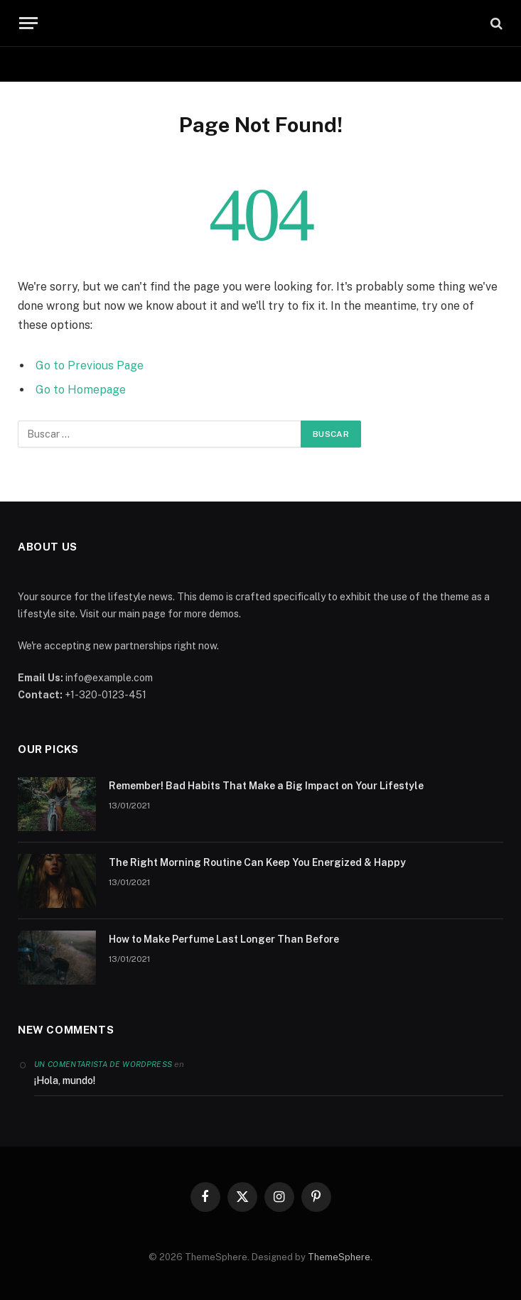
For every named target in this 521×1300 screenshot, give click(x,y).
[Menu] (28, 23)
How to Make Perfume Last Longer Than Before (224, 939)
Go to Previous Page (90, 365)
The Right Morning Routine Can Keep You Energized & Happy (257, 862)
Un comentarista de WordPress (103, 1064)
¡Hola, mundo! (64, 1080)
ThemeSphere (339, 1257)
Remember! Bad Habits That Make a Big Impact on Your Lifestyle (266, 785)
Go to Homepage (81, 389)
